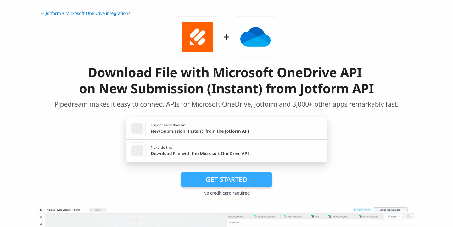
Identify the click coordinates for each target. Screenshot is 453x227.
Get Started (226, 179)
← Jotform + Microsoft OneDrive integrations (85, 13)
